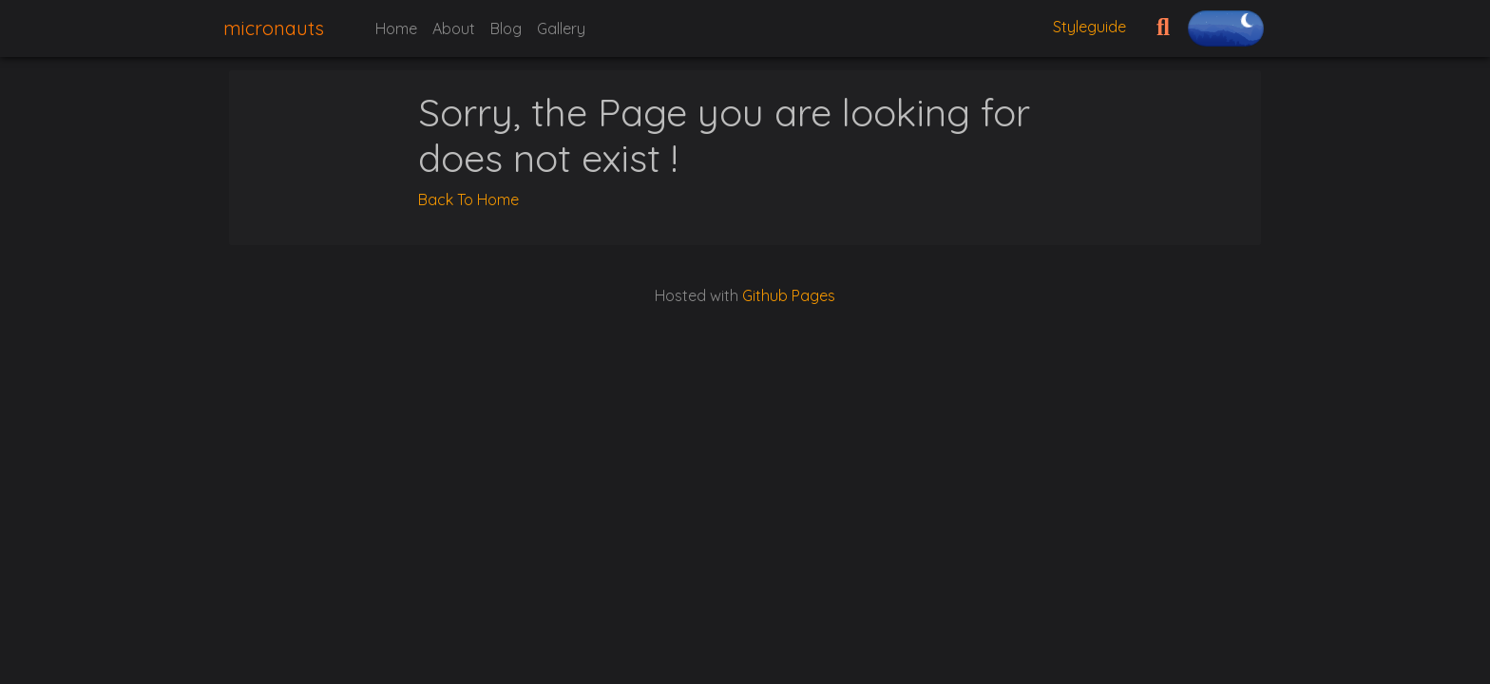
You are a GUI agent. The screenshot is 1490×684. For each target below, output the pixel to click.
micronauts (273, 28)
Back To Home (468, 199)
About (453, 28)
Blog (506, 28)
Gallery (561, 28)
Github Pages (788, 295)
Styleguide (1089, 26)
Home (396, 28)
